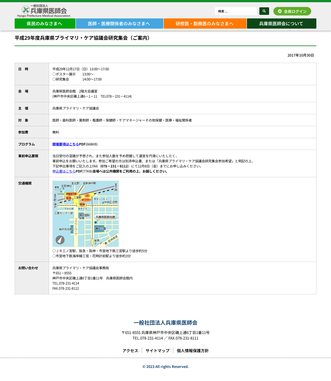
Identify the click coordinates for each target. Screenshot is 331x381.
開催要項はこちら (65, 150)
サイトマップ (157, 356)
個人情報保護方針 (193, 356)
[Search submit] (264, 11)
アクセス (130, 356)
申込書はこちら (64, 177)
